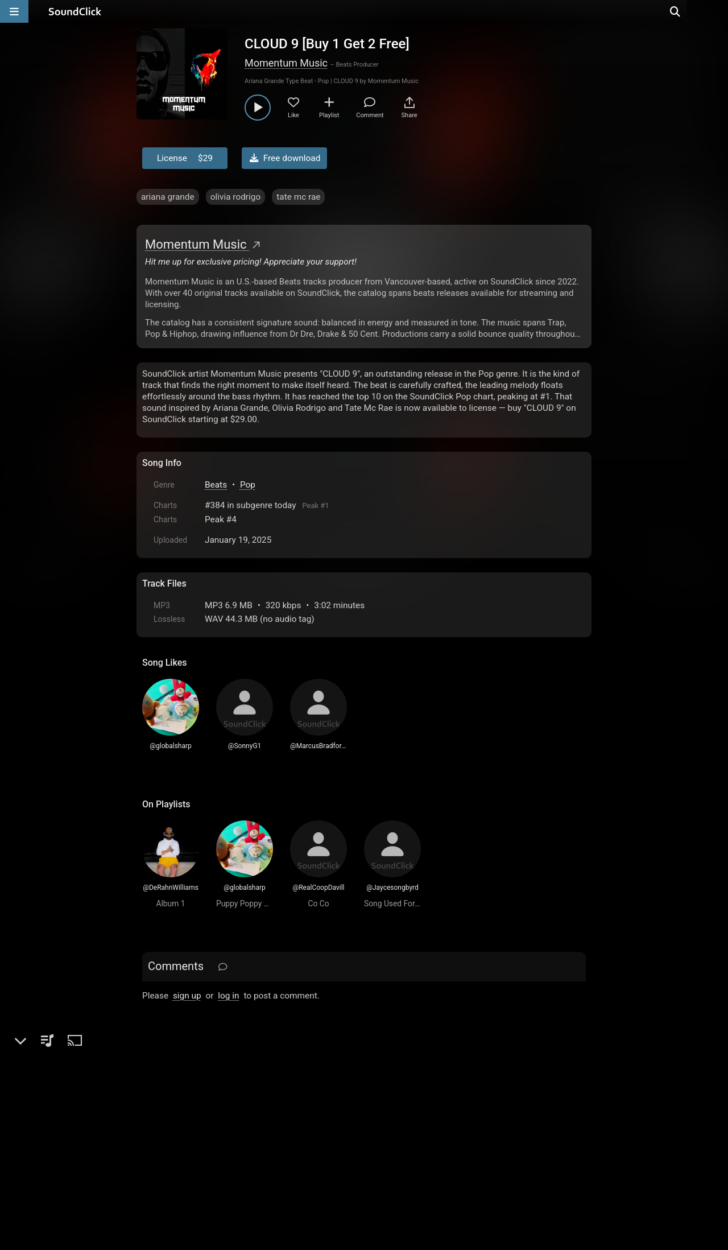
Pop (247, 485)
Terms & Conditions (247, 1121)
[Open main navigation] (14, 11)
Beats (216, 485)
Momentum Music (286, 63)
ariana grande (168, 197)
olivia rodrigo (235, 197)
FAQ (190, 1121)
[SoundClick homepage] (75, 11)
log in (228, 996)
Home (159, 1121)
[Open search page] (716, 11)
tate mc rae (298, 197)
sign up (187, 996)
